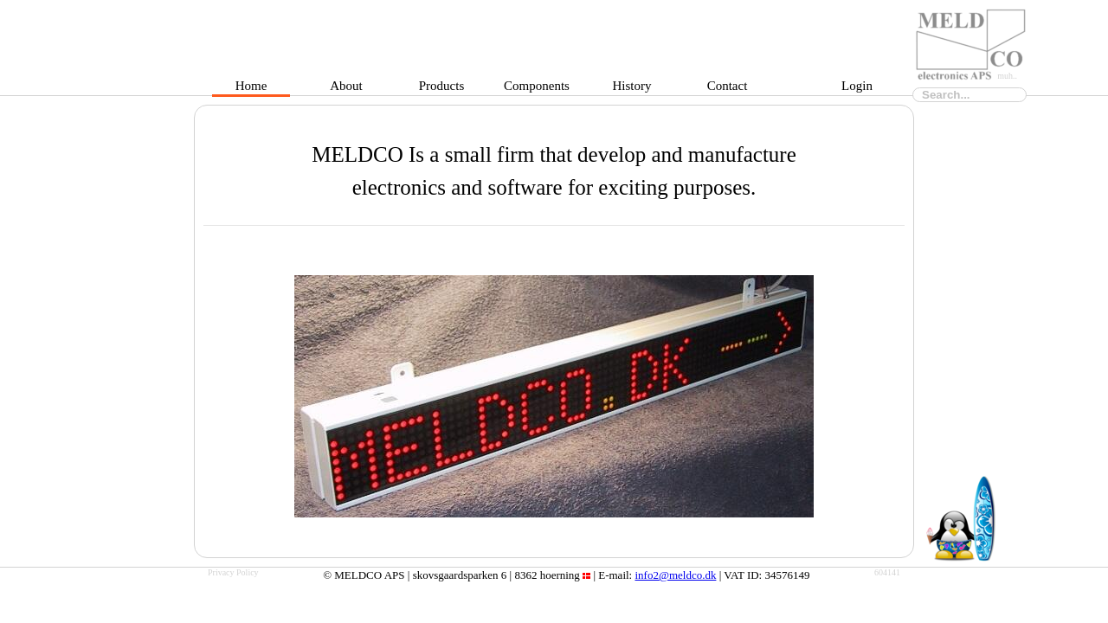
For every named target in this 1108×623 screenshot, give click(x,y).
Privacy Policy (233, 572)
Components (537, 89)
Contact (727, 89)
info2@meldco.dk (675, 574)
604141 (887, 572)
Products (442, 89)
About (346, 89)
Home (251, 89)
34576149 (786, 574)
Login (857, 89)
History (632, 89)
